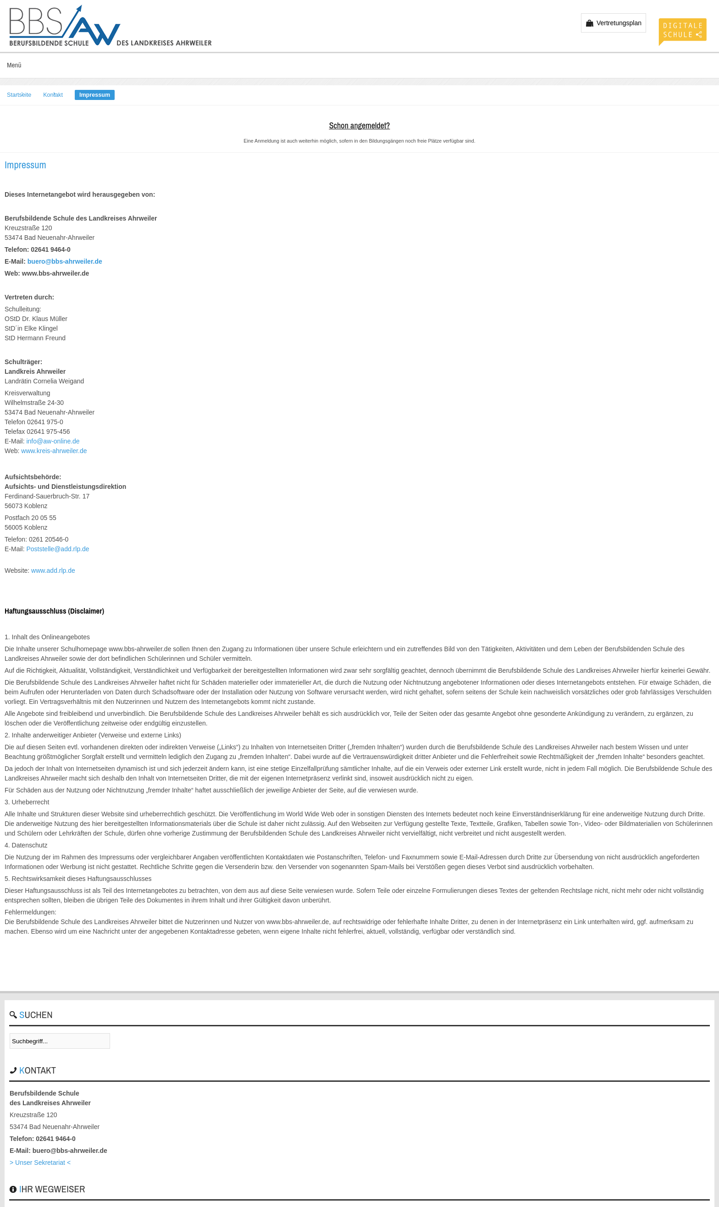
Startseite (19, 95)
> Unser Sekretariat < (40, 1162)
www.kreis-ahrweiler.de (54, 450)
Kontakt (53, 95)
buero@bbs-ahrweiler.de (65, 261)
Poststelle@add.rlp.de (57, 549)
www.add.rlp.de (53, 570)
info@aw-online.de (52, 441)
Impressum (25, 165)
